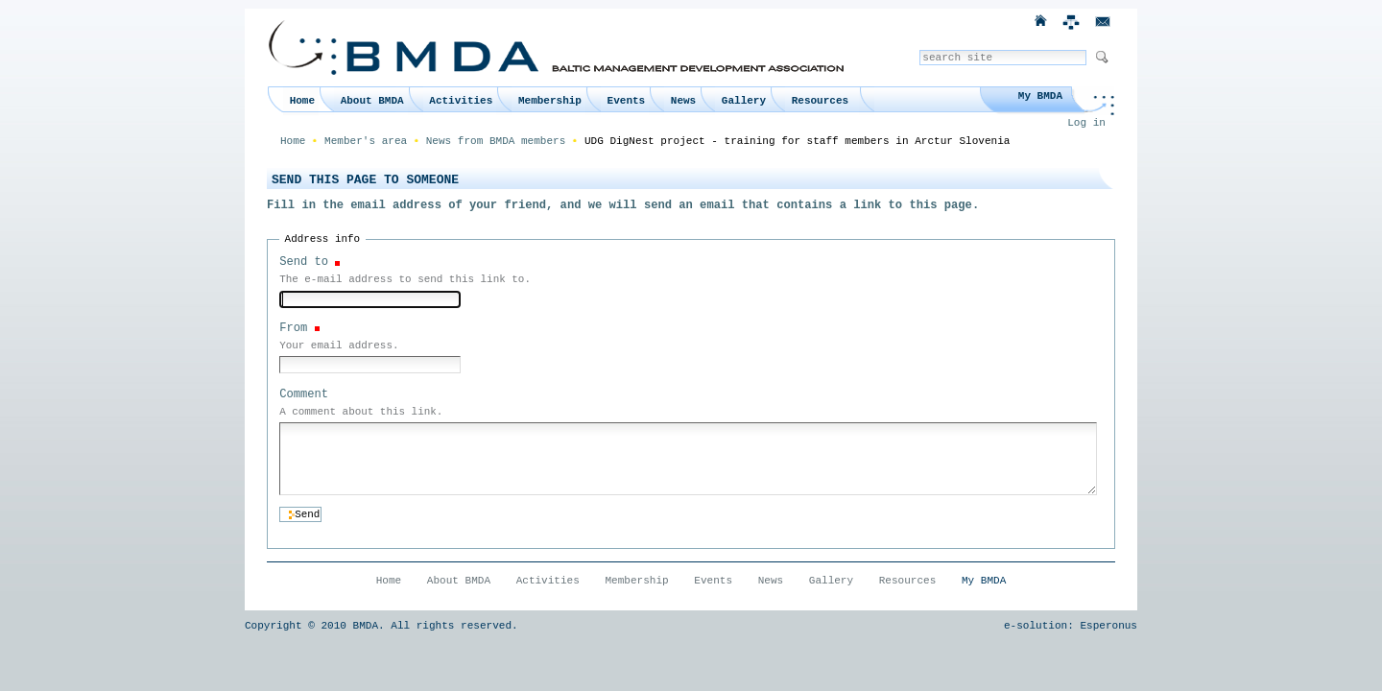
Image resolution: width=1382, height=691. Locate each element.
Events (627, 101)
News (683, 101)
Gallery (744, 101)
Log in (1086, 123)
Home (302, 101)
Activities (460, 101)
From (293, 328)
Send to (303, 262)
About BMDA (372, 101)
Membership (550, 101)
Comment (303, 394)
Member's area (365, 141)
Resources (820, 101)
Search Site (918, 49)
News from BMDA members (496, 141)
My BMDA (1040, 96)
